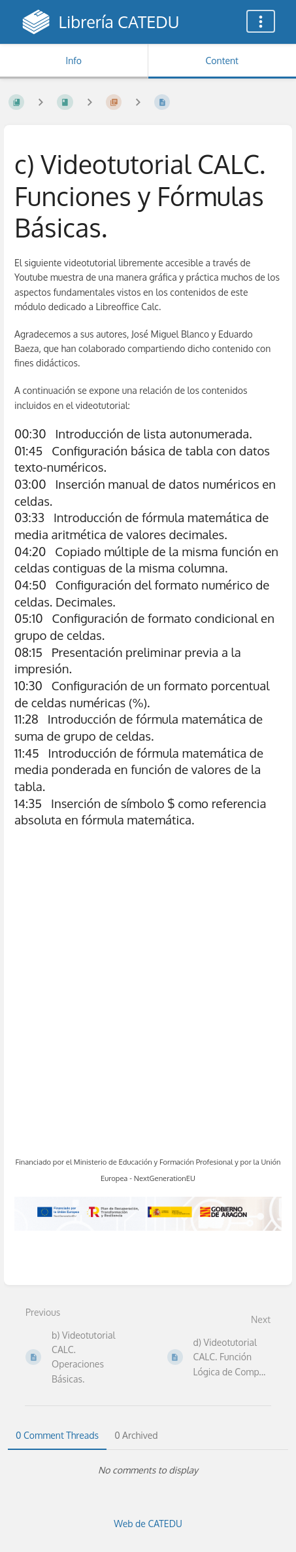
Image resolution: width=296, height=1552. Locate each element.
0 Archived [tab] (135, 1435)
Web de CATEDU (148, 1523)
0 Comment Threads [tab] (57, 1435)
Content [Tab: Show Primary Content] (222, 60)
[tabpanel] (148, 1470)
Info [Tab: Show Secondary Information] (73, 60)
